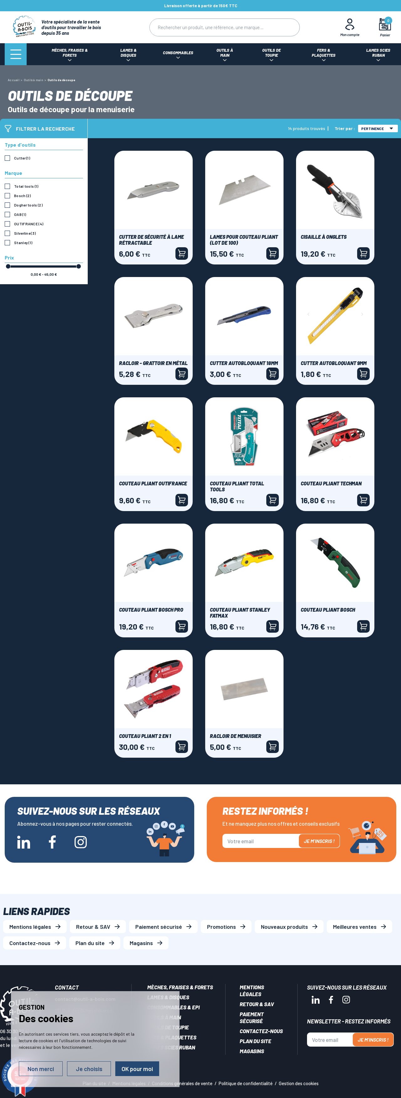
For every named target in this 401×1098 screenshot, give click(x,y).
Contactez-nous (29, 942)
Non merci (41, 1068)
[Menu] (16, 54)
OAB (20, 214)
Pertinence (377, 128)
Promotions (221, 926)
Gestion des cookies (299, 1083)
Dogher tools (28, 205)
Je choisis (89, 1068)
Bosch (22, 195)
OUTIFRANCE (28, 224)
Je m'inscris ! (319, 841)
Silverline (25, 233)
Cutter (22, 158)
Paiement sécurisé (158, 926)
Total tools (26, 186)
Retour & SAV (93, 926)
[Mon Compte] (350, 27)
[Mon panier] (385, 27)
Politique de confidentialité (246, 1083)
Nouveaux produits (284, 926)
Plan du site (90, 942)
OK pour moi (137, 1068)
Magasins (141, 942)
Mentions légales (30, 926)
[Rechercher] (212, 27)
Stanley (23, 242)
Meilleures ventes (355, 926)
